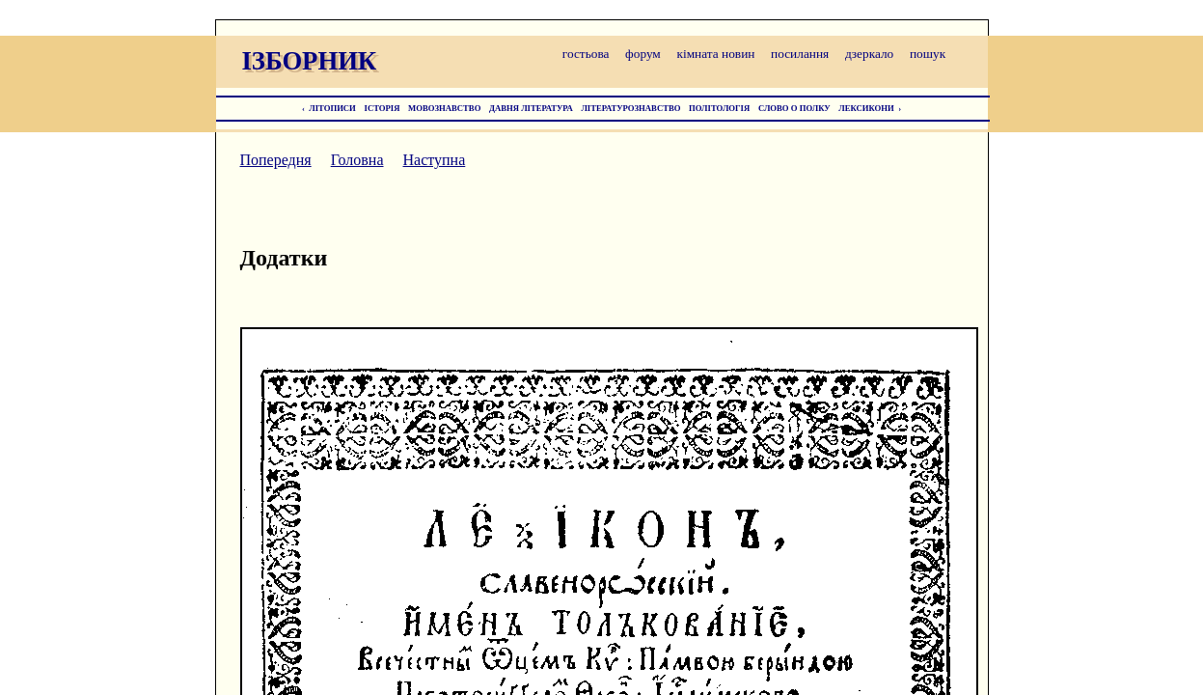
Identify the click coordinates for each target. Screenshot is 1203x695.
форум (643, 53)
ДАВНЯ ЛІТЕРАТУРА (531, 108)
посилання (800, 53)
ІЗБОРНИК (309, 60)
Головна (357, 160)
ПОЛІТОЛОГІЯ (719, 108)
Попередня (276, 160)
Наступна (434, 160)
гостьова (586, 53)
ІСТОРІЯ (382, 108)
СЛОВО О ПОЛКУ (794, 108)
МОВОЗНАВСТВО (444, 108)
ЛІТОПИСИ (332, 108)
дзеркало (869, 53)
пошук (927, 53)
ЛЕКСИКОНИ (866, 108)
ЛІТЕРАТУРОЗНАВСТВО (630, 108)
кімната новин (715, 53)
